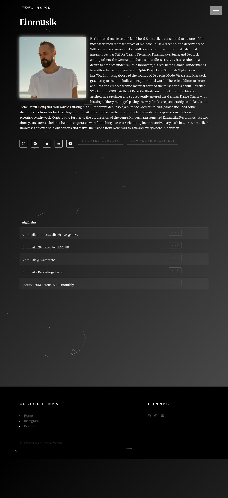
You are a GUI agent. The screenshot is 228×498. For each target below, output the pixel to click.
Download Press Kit (152, 140)
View (175, 233)
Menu (216, 10)
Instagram (31, 421)
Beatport (30, 426)
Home (28, 416)
